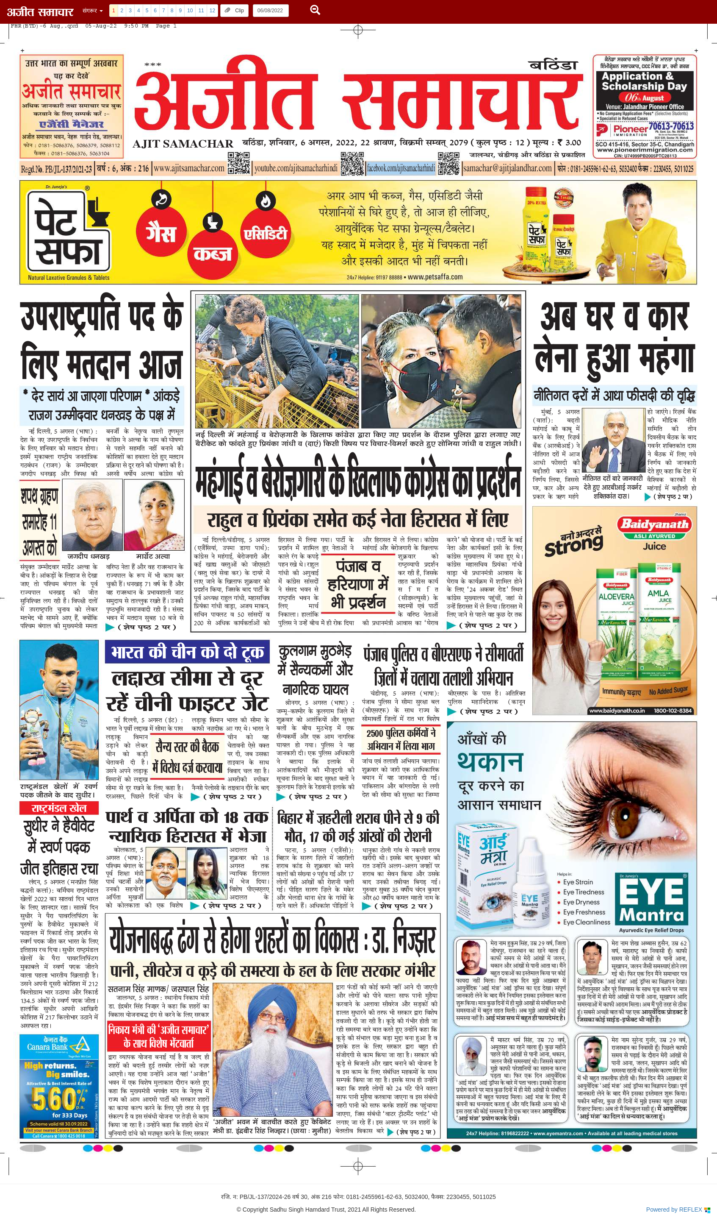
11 (201, 11)
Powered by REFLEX (678, 1209)
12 (212, 11)
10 (190, 11)
